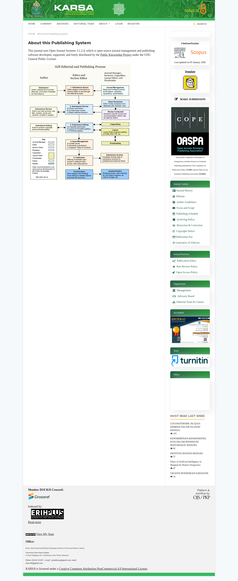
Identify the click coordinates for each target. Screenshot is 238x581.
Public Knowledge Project (116, 54)
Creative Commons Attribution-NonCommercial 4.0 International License (103, 568)
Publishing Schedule (185, 213)
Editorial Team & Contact (188, 302)
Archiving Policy (184, 219)
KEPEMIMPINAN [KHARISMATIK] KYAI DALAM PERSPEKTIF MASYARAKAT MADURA (188, 441)
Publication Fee (183, 236)
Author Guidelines (184, 202)
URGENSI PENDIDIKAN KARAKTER (189, 473)
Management (182, 290)
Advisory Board (183, 296)
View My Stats (45, 534)
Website (179, 196)
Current (46, 23)
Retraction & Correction (187, 225)
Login (119, 23)
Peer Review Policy (185, 266)
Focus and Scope (184, 207)
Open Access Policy (185, 272)
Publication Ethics (184, 260)
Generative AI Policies (186, 242)
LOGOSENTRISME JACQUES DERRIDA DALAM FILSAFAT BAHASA (185, 426)
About (103, 23)
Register (133, 23)
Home (31, 23)
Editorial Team (84, 23)
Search (201, 24)
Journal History (183, 190)
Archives (63, 23)
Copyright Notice (184, 231)
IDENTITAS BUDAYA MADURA (186, 453)
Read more (34, 522)
